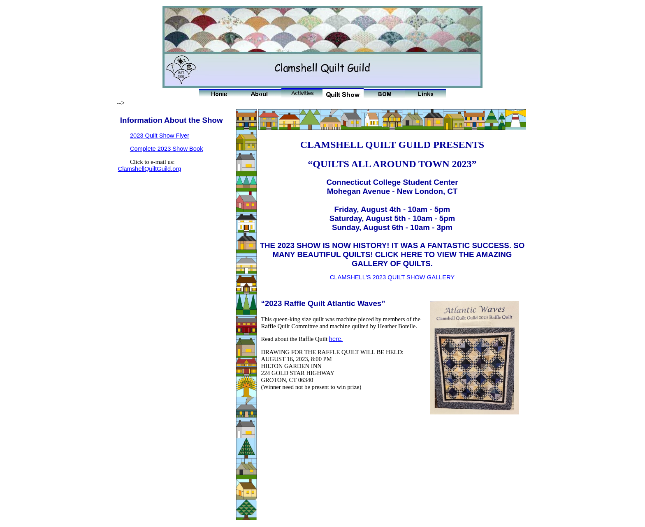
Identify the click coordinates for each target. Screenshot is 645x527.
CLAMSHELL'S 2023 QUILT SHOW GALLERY (392, 277)
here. (336, 339)
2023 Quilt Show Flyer (159, 135)
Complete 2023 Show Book (166, 148)
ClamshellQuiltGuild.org (149, 169)
